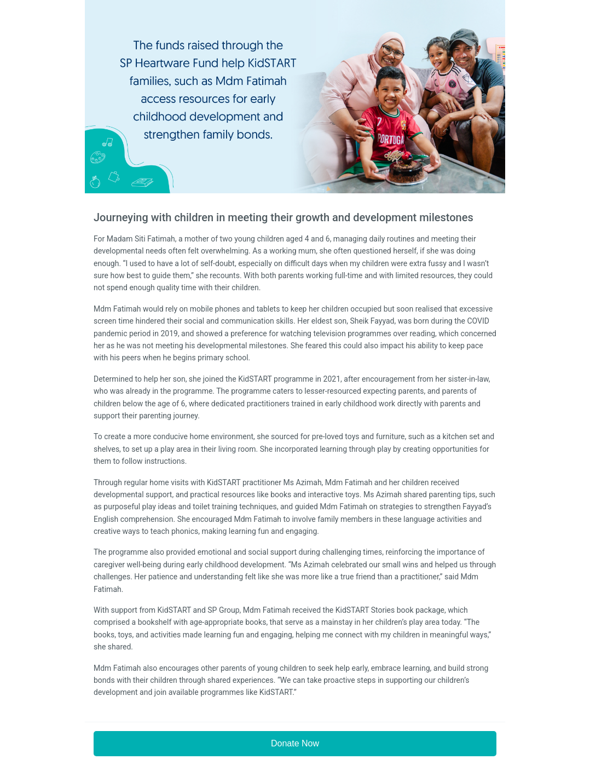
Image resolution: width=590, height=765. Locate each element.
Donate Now (295, 743)
